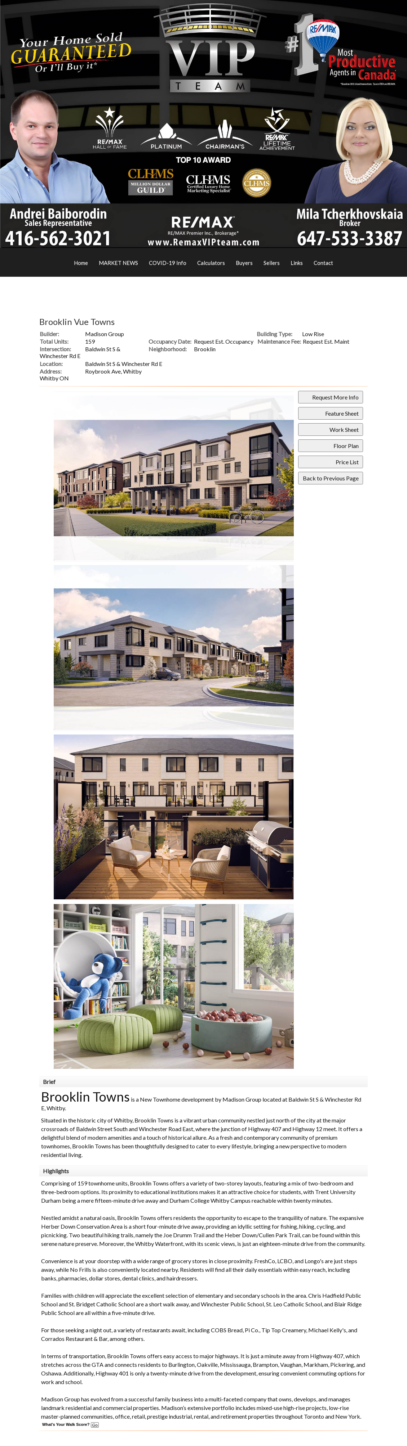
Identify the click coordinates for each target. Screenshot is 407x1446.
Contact (323, 262)
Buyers (244, 262)
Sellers (272, 262)
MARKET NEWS (118, 262)
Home (81, 262)
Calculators (211, 262)
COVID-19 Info (167, 262)
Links (297, 262)
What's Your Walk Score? (70, 1424)
